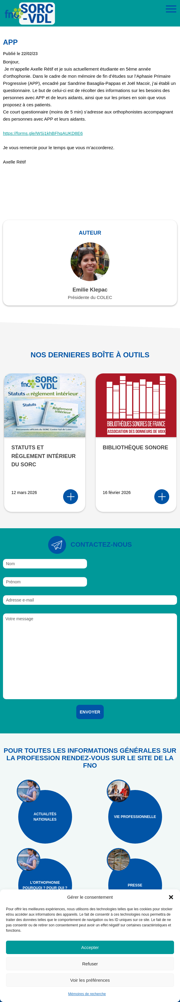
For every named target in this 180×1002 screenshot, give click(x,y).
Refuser (90, 963)
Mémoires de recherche (87, 994)
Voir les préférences (90, 980)
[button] (171, 897)
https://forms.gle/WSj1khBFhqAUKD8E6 (43, 133)
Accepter (90, 947)
